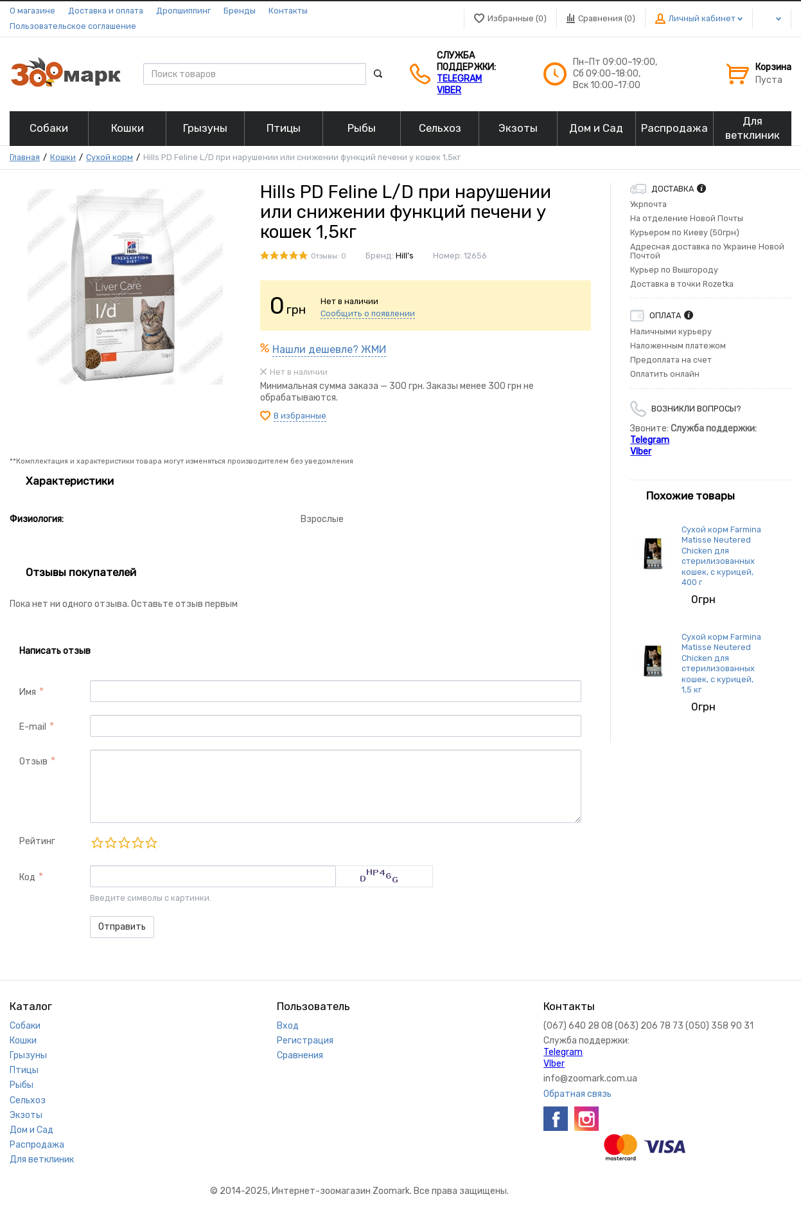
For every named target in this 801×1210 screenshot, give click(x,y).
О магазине (32, 10)
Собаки (25, 1025)
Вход (288, 1025)
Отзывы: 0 (328, 256)
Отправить (122, 926)
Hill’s (405, 255)
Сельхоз (28, 1100)
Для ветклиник (42, 1159)
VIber (449, 90)
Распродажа (37, 1144)
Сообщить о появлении (368, 313)
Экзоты (26, 1115)
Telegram (459, 78)
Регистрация (305, 1040)
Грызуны (28, 1055)
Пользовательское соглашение (73, 26)
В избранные (300, 415)
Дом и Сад (31, 1129)
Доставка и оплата (105, 10)
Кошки (63, 157)
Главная (25, 157)
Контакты (288, 10)
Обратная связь (577, 1093)
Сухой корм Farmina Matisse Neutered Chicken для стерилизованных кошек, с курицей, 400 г (721, 556)
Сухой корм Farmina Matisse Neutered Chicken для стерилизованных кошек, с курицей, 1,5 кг (721, 663)
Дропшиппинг (183, 10)
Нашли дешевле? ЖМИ (329, 349)
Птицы (24, 1070)
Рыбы (21, 1084)
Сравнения (300, 1055)
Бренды (240, 10)
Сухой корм (109, 157)
